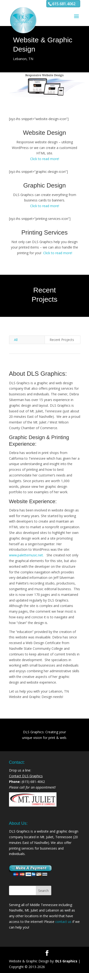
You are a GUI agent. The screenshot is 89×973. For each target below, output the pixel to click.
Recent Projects (62, 339)
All (16, 339)
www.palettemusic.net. (27, 555)
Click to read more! (44, 159)
